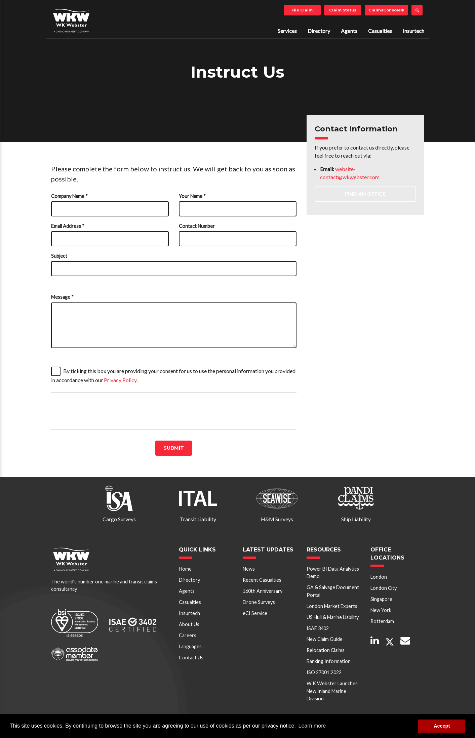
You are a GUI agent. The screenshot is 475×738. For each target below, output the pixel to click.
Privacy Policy (120, 380)
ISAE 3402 (318, 628)
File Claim (302, 10)
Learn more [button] (312, 726)
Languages (190, 646)
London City (383, 588)
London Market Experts (332, 606)
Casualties (380, 31)
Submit (173, 448)
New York (380, 610)
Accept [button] (442, 726)
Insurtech (413, 31)
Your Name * (192, 196)
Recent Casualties (262, 580)
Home (185, 569)
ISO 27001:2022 (324, 672)
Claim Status (342, 10)
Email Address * (67, 226)
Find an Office (365, 194)
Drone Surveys (259, 602)
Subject (59, 256)
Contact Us (191, 657)
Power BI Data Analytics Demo (333, 572)
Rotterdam (382, 621)
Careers (187, 635)
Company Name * (69, 196)
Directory (319, 31)
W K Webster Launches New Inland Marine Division (332, 691)
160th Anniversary (262, 591)
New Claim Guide (325, 639)
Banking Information (329, 661)
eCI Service (255, 613)
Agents (349, 31)
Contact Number (197, 226)
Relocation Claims (326, 650)
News (249, 569)
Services (287, 31)
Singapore (381, 599)
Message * (62, 297)
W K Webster (71, 20)
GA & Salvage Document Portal (333, 591)
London (378, 577)
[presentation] (102, 411)
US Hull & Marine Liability (333, 617)
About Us (189, 624)
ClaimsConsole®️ (386, 10)
